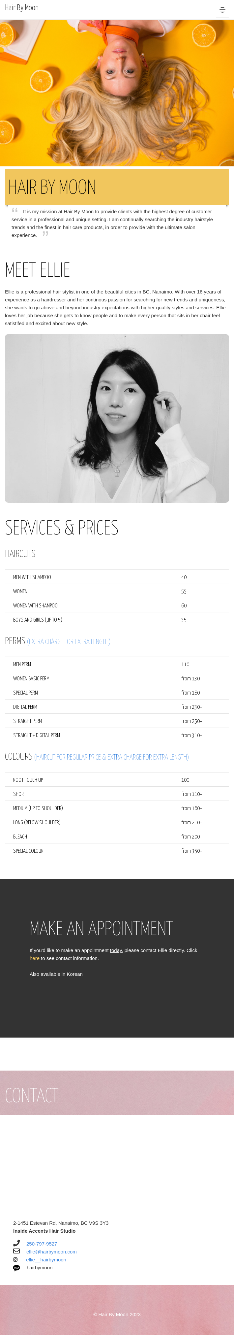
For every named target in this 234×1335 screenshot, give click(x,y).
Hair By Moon (22, 8)
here (35, 958)
